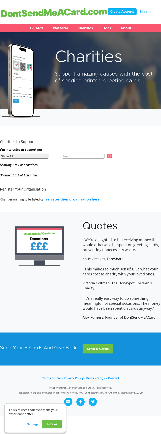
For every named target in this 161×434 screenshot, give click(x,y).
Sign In (145, 11)
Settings (32, 429)
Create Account (122, 11)
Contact (113, 378)
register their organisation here (73, 199)
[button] (37, 28)
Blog (100, 378)
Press (90, 378)
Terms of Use (51, 378)
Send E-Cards (98, 349)
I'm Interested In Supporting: (21, 149)
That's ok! (51, 429)
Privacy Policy (74, 378)
